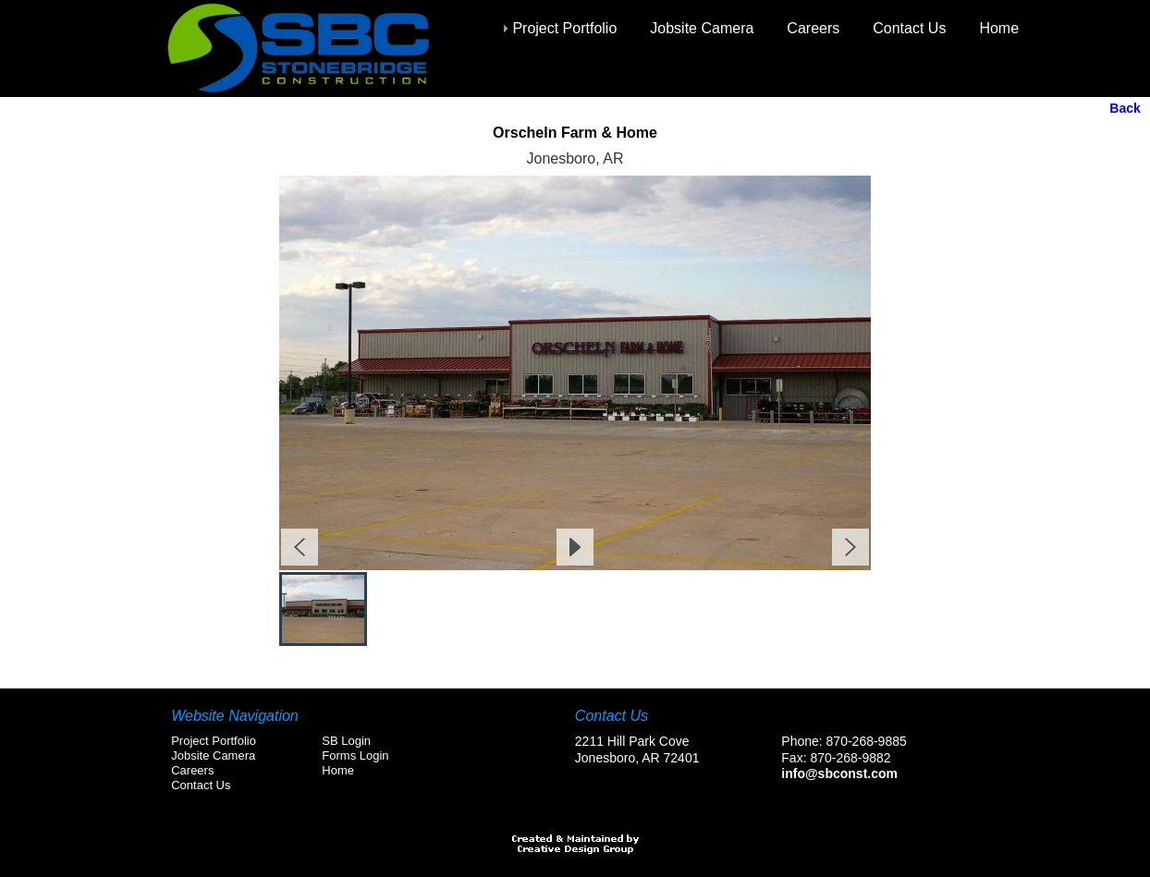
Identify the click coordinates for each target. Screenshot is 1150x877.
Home (999, 28)
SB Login (346, 741)
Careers (813, 28)
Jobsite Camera (701, 28)
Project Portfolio (564, 28)
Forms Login (355, 755)
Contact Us (909, 28)
